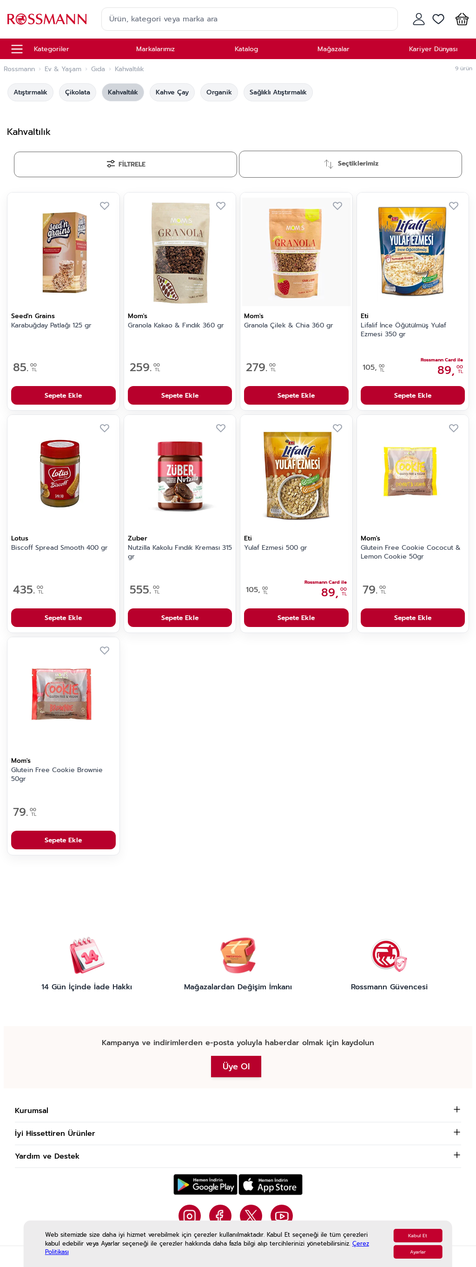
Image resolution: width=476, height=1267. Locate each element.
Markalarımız (155, 49)
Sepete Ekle (63, 395)
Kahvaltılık (123, 92)
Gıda (98, 69)
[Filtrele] (125, 164)
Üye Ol (236, 1066)
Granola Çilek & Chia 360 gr (288, 325)
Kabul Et (417, 1235)
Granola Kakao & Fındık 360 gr (176, 325)
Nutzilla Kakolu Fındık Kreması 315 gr (180, 552)
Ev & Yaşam (63, 69)
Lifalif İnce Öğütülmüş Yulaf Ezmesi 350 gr (403, 330)
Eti (365, 316)
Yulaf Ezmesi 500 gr (275, 548)
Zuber (137, 538)
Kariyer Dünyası (433, 49)
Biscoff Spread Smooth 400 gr (59, 548)
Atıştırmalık (30, 92)
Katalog (246, 49)
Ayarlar (418, 1251)
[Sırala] (350, 164)
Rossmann (19, 69)
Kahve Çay (172, 92)
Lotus (19, 538)
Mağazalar (333, 49)
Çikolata (77, 92)
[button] (460, 19)
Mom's (137, 316)
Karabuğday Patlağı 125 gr (51, 325)
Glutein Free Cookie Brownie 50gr (57, 775)
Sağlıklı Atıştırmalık (278, 92)
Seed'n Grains (33, 316)
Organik (219, 92)
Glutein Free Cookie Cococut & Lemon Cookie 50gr (411, 552)
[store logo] (46, 18)
